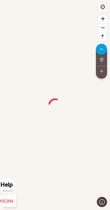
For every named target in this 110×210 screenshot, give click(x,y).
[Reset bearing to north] (102, 36)
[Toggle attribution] (102, 202)
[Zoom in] (102, 19)
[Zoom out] (102, 28)
